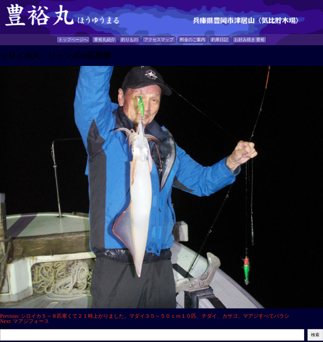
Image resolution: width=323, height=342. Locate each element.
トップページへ (73, 39)
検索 (5, 326)
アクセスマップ (158, 39)
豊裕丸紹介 (104, 39)
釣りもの (129, 39)
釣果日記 (219, 39)
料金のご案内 (192, 39)
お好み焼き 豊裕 (249, 39)
